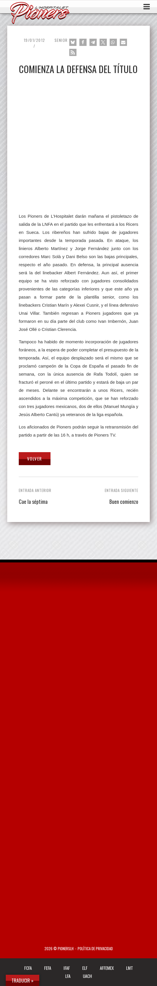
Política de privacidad (95, 948)
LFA (67, 976)
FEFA (47, 968)
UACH (87, 976)
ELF (84, 968)
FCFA (28, 968)
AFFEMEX (107, 968)
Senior (61, 40)
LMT (129, 968)
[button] (72, 42)
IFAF (66, 968)
